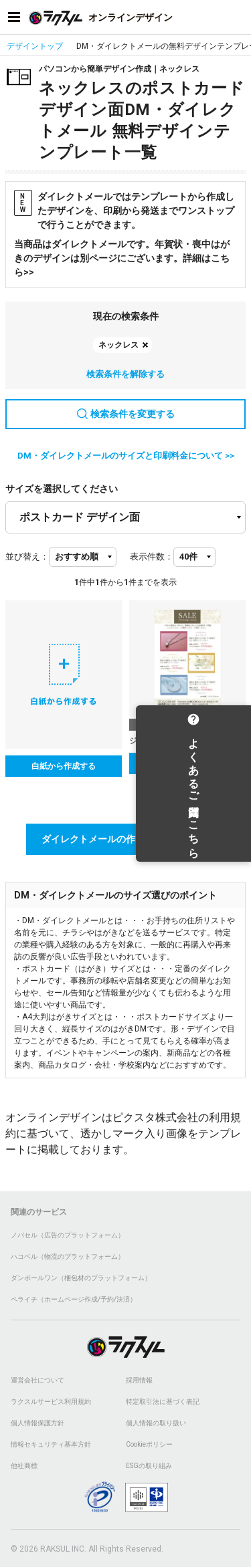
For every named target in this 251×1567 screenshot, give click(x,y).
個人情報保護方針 (37, 1423)
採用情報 (139, 1380)
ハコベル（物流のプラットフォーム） (67, 1256)
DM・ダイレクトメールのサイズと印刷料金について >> (125, 456)
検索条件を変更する (126, 413)
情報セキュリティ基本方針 (51, 1444)
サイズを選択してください (61, 488)
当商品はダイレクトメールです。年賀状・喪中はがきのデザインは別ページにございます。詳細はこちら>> (122, 258)
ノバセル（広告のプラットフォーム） (67, 1235)
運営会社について (37, 1380)
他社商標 (24, 1465)
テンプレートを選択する (187, 763)
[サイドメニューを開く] (14, 17)
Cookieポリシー (149, 1444)
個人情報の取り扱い (156, 1423)
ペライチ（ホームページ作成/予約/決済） (74, 1299)
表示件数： (151, 557)
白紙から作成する (63, 766)
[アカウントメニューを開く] (237, 17)
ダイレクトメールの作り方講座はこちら (125, 839)
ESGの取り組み (149, 1465)
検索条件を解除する (125, 374)
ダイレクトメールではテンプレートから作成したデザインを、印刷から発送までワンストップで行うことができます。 (124, 210)
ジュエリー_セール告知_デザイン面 (187, 740)
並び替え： (27, 557)
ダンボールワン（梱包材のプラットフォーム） (81, 1278)
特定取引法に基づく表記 (162, 1401)
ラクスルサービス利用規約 (51, 1401)
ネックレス (118, 345)
